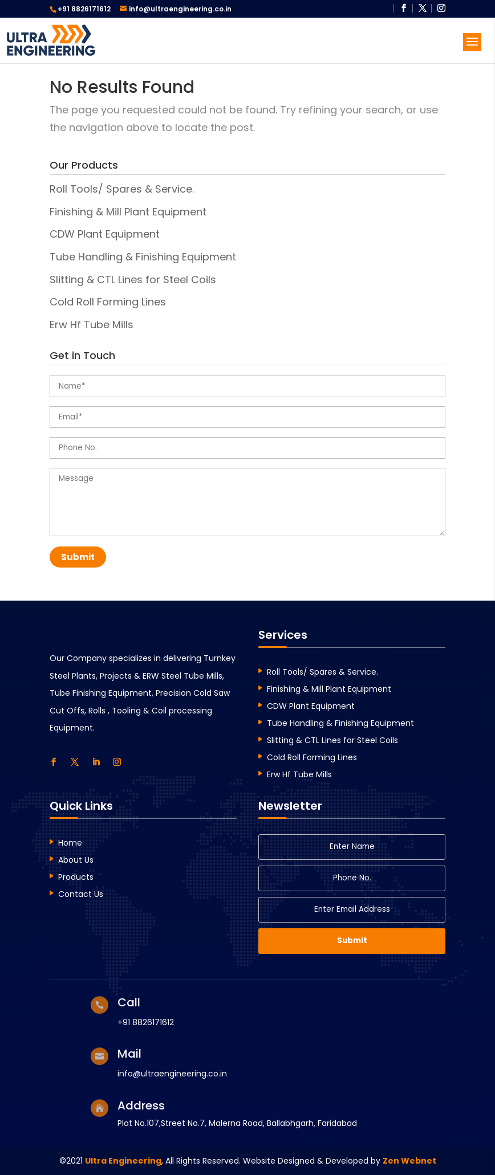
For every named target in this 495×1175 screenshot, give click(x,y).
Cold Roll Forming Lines (108, 302)
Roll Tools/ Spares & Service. (122, 189)
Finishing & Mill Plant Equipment (128, 212)
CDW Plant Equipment (105, 234)
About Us (76, 861)
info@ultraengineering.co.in (172, 1073)
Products (76, 878)
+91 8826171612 (84, 9)
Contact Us (80, 895)
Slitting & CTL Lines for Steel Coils (133, 279)
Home (70, 843)
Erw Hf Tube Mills (91, 324)
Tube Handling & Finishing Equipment (143, 257)
